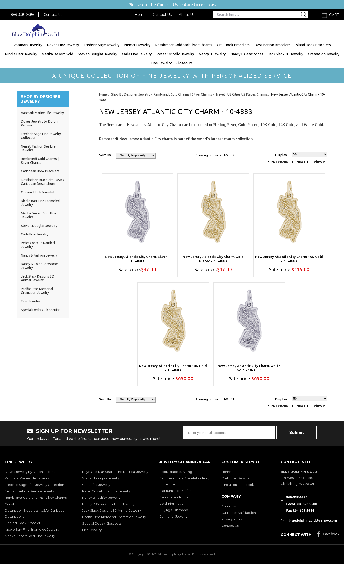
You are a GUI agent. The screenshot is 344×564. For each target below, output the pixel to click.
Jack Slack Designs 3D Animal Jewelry (37, 278)
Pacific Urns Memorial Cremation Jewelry (37, 291)
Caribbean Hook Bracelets (40, 171)
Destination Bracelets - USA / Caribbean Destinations (42, 182)
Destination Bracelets (272, 45)
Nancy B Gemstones (246, 54)
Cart (334, 14)
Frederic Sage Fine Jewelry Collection (34, 485)
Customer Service (235, 478)
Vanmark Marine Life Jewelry (42, 113)
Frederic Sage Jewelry (101, 45)
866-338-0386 (22, 14)
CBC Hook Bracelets (233, 45)
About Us (186, 14)
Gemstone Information (176, 497)
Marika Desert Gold (57, 54)
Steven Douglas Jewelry (97, 54)
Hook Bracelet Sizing (175, 472)
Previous (279, 161)
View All (320, 161)
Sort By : (105, 155)
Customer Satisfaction (238, 513)
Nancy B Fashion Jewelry (39, 255)
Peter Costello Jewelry (175, 54)
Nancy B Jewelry (212, 54)
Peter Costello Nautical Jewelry (106, 491)
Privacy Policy (232, 519)
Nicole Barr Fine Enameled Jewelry (32, 529)
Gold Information (172, 503)
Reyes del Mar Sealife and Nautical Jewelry (115, 472)
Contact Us (53, 14)
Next (301, 161)
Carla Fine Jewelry (137, 54)
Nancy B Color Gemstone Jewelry (108, 504)
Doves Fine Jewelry (63, 45)
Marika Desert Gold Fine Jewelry (30, 536)
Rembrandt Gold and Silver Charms (183, 45)
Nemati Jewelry (137, 45)
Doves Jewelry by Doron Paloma (30, 472)
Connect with (296, 534)
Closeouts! (184, 63)
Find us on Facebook (237, 485)
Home (140, 14)
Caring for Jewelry (173, 516)
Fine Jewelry (161, 63)
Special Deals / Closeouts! (40, 310)
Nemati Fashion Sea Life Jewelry (30, 491)
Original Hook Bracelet (37, 192)
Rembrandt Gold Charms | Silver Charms (40, 160)
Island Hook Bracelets (313, 45)
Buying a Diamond (173, 510)
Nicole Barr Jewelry (21, 54)
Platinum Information (175, 491)
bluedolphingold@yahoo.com (313, 520)
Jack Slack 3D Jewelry (285, 54)
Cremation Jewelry (323, 54)
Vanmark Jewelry (27, 45)
